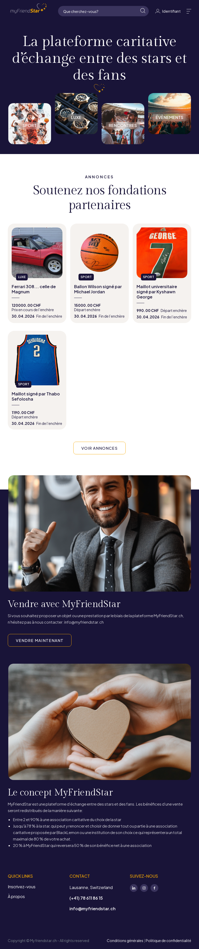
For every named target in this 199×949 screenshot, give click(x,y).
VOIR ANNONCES (99, 448)
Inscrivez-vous (21, 886)
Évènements (169, 113)
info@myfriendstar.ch (92, 908)
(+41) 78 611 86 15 (86, 898)
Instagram (144, 888)
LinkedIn (133, 888)
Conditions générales (125, 940)
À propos (16, 896)
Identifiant (168, 11)
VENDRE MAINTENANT (39, 640)
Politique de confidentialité (168, 940)
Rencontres (123, 118)
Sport (29, 118)
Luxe (76, 113)
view (37, 273)
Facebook (154, 888)
